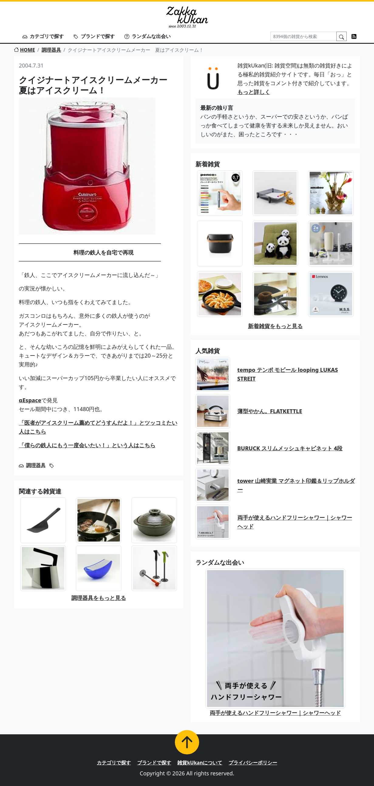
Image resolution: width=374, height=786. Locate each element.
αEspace (30, 400)
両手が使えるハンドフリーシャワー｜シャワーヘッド (294, 522)
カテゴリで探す (43, 36)
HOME (24, 50)
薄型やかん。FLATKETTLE (269, 411)
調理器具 (51, 50)
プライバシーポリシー (253, 762)
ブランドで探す (94, 36)
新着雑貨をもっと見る (275, 326)
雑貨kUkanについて (199, 762)
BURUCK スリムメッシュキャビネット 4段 (290, 448)
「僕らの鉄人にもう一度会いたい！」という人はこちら (87, 445)
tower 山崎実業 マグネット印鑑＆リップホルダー (296, 485)
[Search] (303, 36)
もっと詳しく (253, 91)
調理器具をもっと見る (98, 597)
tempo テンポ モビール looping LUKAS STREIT (287, 374)
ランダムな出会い (147, 36)
